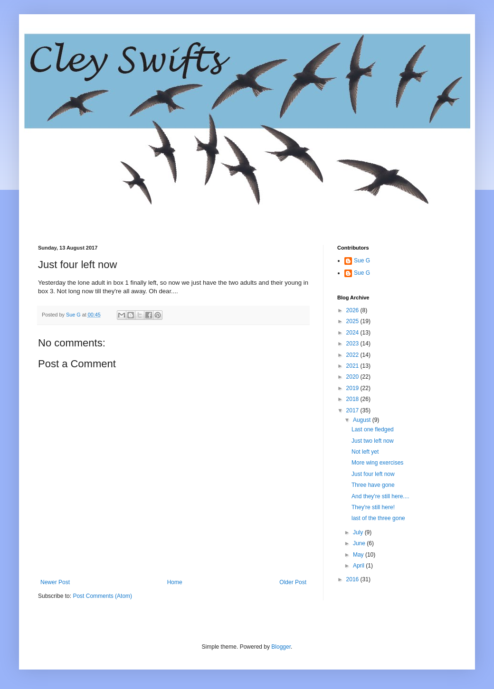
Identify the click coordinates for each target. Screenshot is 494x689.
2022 (353, 355)
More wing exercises (377, 462)
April (359, 565)
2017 (353, 410)
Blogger (281, 646)
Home (174, 582)
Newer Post (55, 582)
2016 (353, 579)
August (362, 420)
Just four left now (373, 474)
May (359, 554)
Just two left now (373, 441)
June (360, 543)
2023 (353, 343)
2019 (353, 388)
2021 (353, 366)
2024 (353, 332)
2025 (353, 321)
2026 (353, 310)
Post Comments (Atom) (102, 596)
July (359, 532)
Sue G (362, 260)
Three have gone (373, 485)
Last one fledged (373, 429)
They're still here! (373, 507)
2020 (353, 376)
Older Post (292, 582)
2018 (353, 399)
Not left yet (365, 451)
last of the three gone (378, 518)
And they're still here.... (380, 496)
